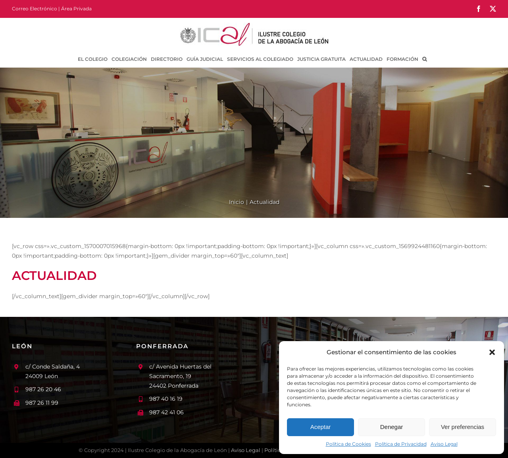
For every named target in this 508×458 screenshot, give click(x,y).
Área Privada (76, 9)
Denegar (391, 426)
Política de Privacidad (401, 444)
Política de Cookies (348, 444)
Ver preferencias (462, 426)
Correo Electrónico (34, 9)
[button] (492, 352)
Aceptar (320, 426)
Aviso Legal (444, 444)
